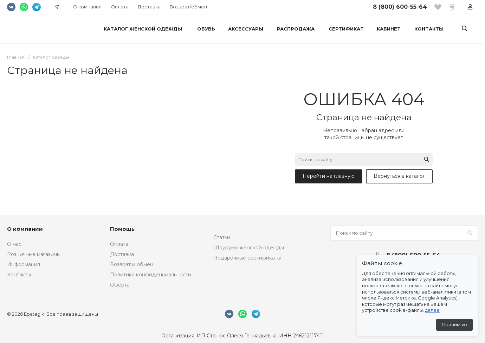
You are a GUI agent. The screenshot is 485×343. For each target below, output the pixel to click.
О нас (14, 244)
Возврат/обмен (188, 6)
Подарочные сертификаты (247, 258)
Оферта (120, 285)
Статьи (221, 237)
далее (432, 310)
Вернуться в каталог (399, 176)
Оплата (120, 6)
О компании (87, 6)
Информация (23, 264)
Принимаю (454, 324)
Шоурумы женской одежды (248, 247)
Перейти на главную (329, 176)
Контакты (19, 274)
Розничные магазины (33, 254)
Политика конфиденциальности (150, 274)
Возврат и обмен (131, 264)
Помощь (122, 229)
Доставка (149, 6)
